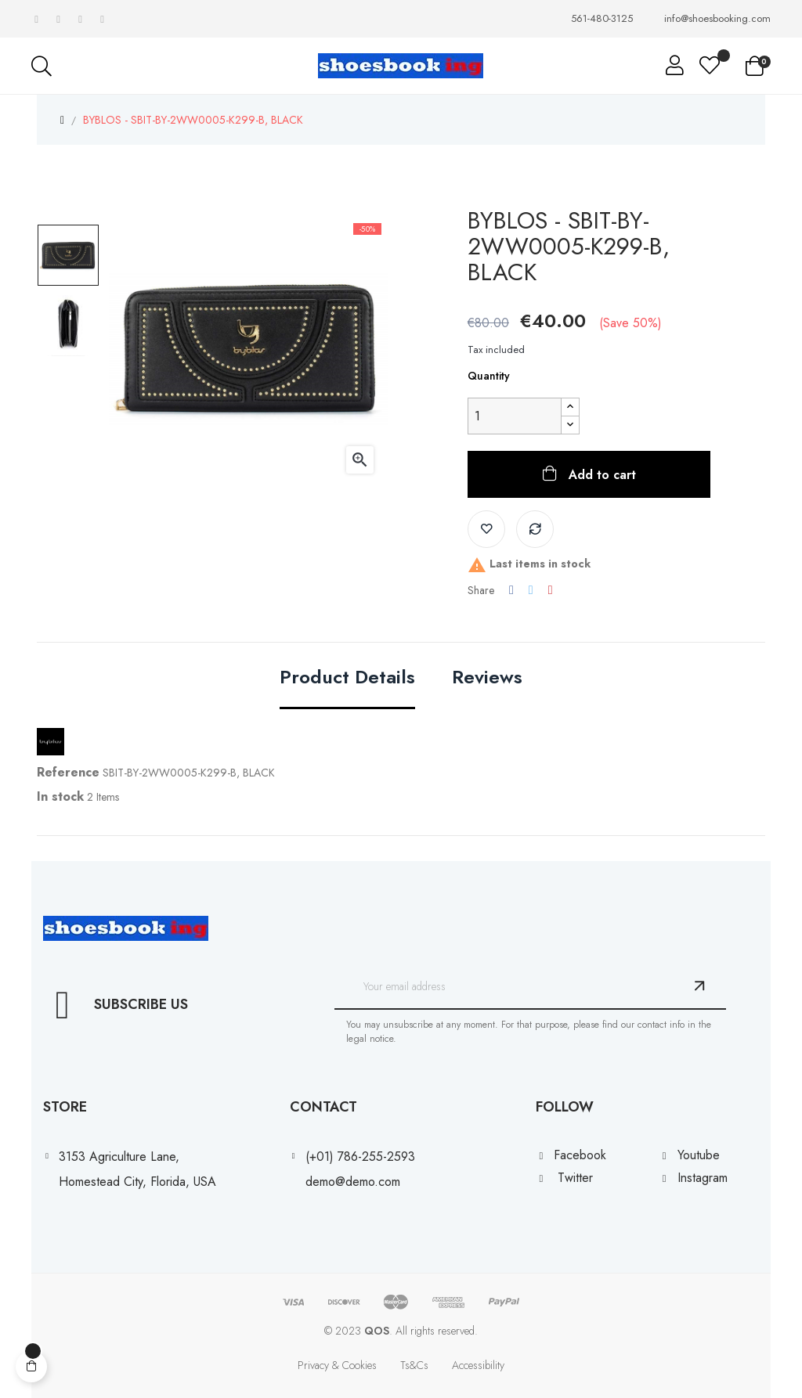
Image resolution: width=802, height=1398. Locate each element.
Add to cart (600, 475)
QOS (376, 1331)
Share (511, 590)
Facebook (580, 1155)
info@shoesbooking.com (717, 19)
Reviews (487, 678)
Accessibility (478, 1365)
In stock (60, 796)
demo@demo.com (352, 1182)
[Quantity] (515, 416)
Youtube (698, 1155)
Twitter (575, 1178)
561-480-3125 (602, 19)
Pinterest (550, 590)
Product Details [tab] (347, 678)
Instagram (702, 1178)
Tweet (531, 590)
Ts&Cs (414, 1365)
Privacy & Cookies (337, 1365)
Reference (68, 772)
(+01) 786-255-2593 (360, 1157)
